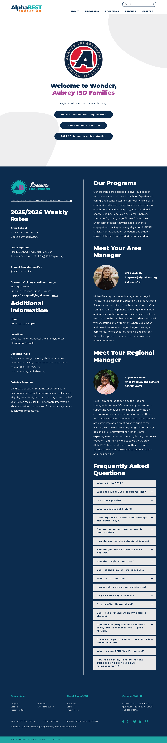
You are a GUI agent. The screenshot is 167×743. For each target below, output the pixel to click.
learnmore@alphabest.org (81, 721)
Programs (92, 11)
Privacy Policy (73, 710)
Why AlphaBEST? (45, 707)
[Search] (139, 4)
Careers (147, 11)
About (74, 11)
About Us (71, 703)
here (55, 296)
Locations (112, 11)
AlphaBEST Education (23, 721)
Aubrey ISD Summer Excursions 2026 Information (41, 201)
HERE (40, 403)
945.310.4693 (133, 386)
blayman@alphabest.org (141, 277)
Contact (70, 707)
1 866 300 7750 (50, 721)
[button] (124, 483)
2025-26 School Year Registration (83, 136)
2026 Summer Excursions (83, 125)
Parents (130, 11)
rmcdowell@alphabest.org (142, 381)
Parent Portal (17, 710)
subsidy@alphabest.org (24, 411)
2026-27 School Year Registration (83, 114)
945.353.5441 (133, 281)
